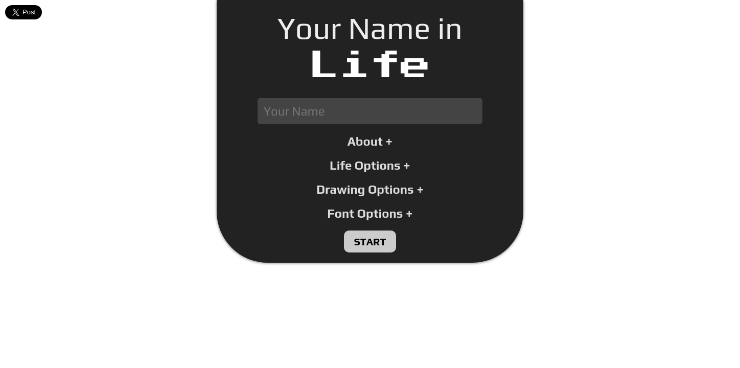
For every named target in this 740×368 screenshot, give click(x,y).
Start (370, 241)
